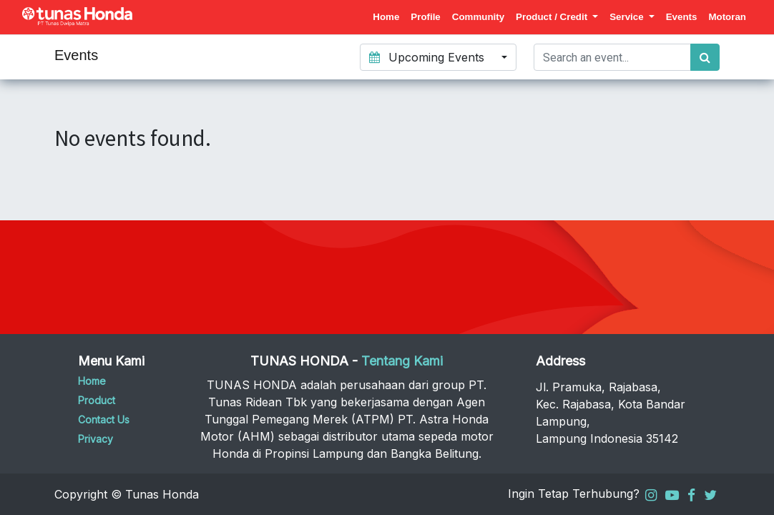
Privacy (95, 439)
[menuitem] (386, 16)
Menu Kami (111, 360)
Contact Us (103, 419)
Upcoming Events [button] (428, 57)
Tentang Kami (402, 360)
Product (96, 400)
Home (92, 381)
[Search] (705, 57)
